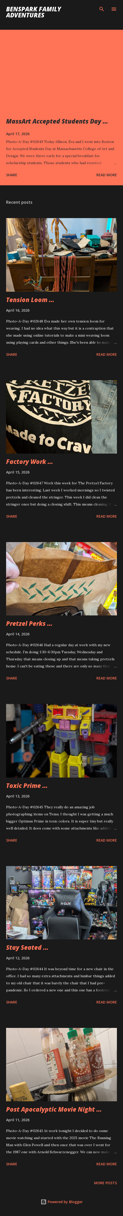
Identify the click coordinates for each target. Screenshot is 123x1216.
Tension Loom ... (30, 299)
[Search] (102, 9)
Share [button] (11, 174)
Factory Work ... (29, 461)
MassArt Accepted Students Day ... (57, 121)
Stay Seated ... (27, 947)
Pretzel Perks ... (29, 623)
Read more (106, 174)
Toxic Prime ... (27, 785)
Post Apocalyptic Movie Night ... (54, 1109)
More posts (105, 1182)
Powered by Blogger (62, 1201)
